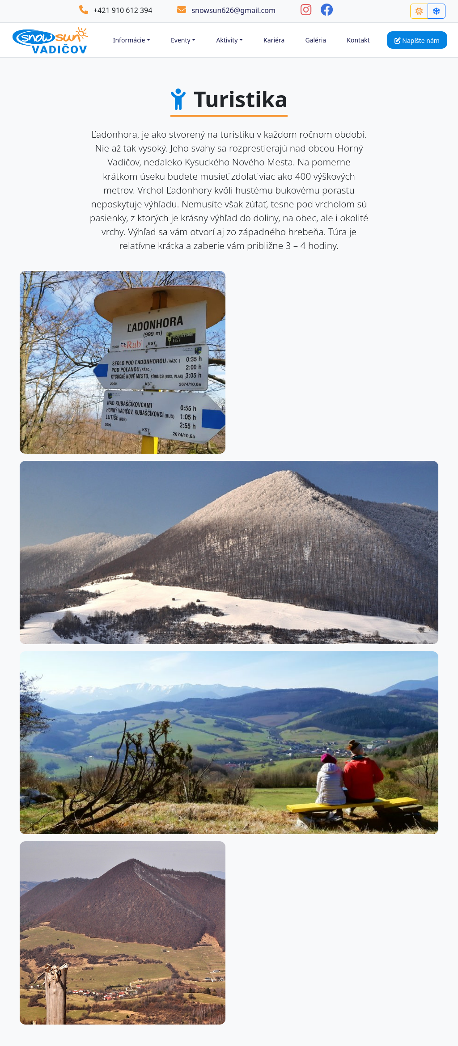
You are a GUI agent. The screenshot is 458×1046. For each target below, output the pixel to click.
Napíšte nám (417, 40)
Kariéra (273, 40)
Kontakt (358, 40)
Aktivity (226, 40)
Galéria (315, 40)
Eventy (181, 40)
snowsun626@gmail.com (226, 10)
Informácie (129, 40)
